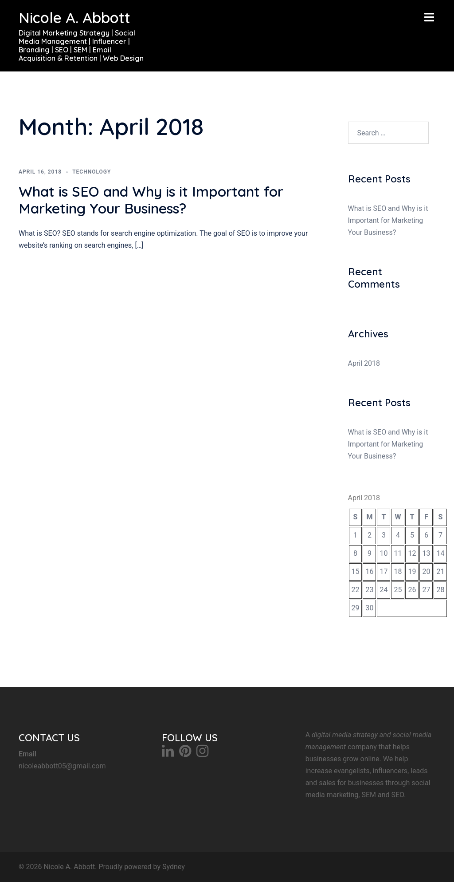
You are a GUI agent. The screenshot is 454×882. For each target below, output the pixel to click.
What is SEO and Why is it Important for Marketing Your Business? (151, 199)
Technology (91, 172)
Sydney (173, 866)
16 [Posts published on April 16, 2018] (369, 571)
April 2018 (364, 363)
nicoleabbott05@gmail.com (62, 766)
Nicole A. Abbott (74, 17)
